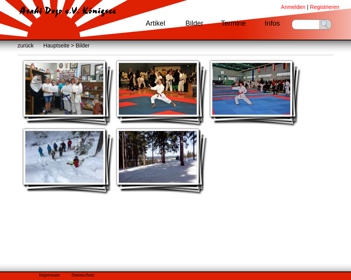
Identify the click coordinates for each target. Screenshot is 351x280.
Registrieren (324, 7)
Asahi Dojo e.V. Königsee (67, 11)
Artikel (155, 23)
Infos (272, 23)
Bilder (194, 23)
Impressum (49, 275)
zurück (26, 45)
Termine (233, 23)
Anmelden (293, 7)
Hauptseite (56, 45)
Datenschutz (82, 275)
